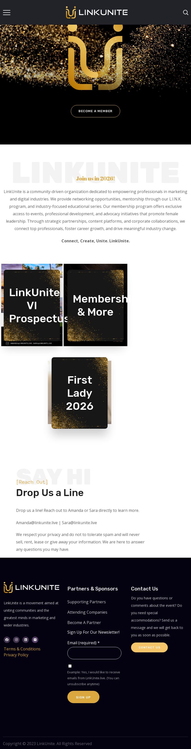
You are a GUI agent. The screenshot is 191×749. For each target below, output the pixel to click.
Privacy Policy (16, 655)
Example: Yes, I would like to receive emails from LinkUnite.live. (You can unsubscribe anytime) (93, 678)
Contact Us (149, 647)
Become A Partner (84, 622)
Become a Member (95, 111)
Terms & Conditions (22, 649)
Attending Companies (87, 612)
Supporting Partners (86, 602)
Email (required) (83, 642)
